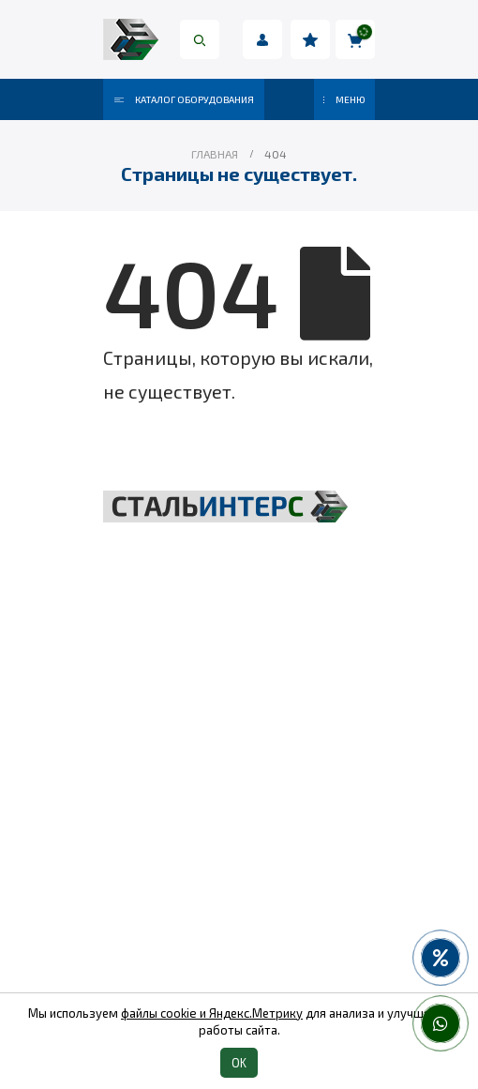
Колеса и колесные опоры (239, 888)
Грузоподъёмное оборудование (239, 728)
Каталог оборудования (184, 99)
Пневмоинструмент (239, 856)
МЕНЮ (344, 99)
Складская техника (239, 760)
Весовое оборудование (239, 824)
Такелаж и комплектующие (239, 792)
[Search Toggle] (199, 39)
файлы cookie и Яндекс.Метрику (212, 1013)
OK (239, 1062)
